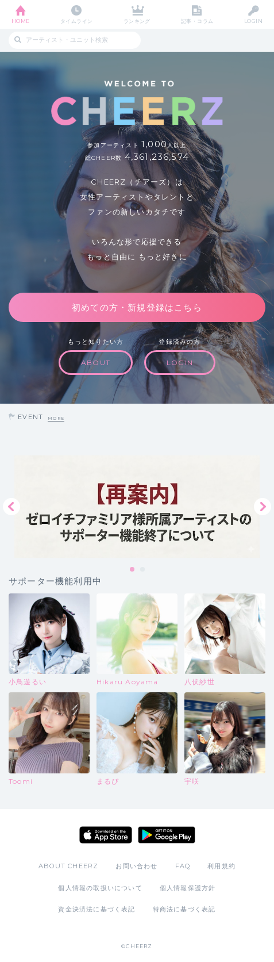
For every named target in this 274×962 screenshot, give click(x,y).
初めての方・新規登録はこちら (137, 307)
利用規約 (221, 866)
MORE (56, 418)
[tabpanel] (137, 506)
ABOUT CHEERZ (68, 866)
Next (262, 506)
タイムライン (76, 21)
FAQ (183, 866)
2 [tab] (143, 570)
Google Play (166, 835)
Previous (11, 506)
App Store (105, 835)
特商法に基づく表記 (184, 909)
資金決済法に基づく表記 (96, 909)
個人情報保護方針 (188, 888)
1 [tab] (133, 570)
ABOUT (95, 362)
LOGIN (253, 21)
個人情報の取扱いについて (100, 888)
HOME (20, 21)
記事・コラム (197, 21)
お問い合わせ (136, 866)
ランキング (137, 21)
